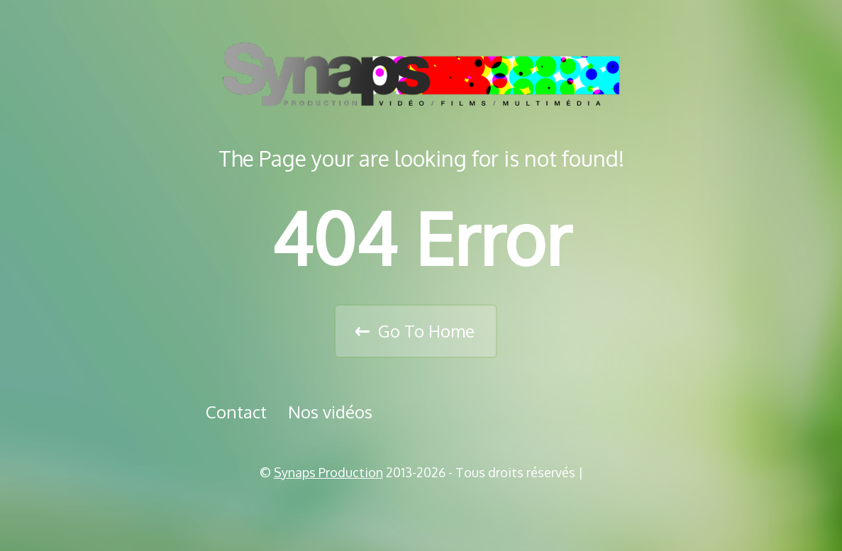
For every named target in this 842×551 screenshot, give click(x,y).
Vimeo (426, 508)
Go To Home (426, 331)
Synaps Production (328, 472)
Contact (236, 412)
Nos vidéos (330, 412)
